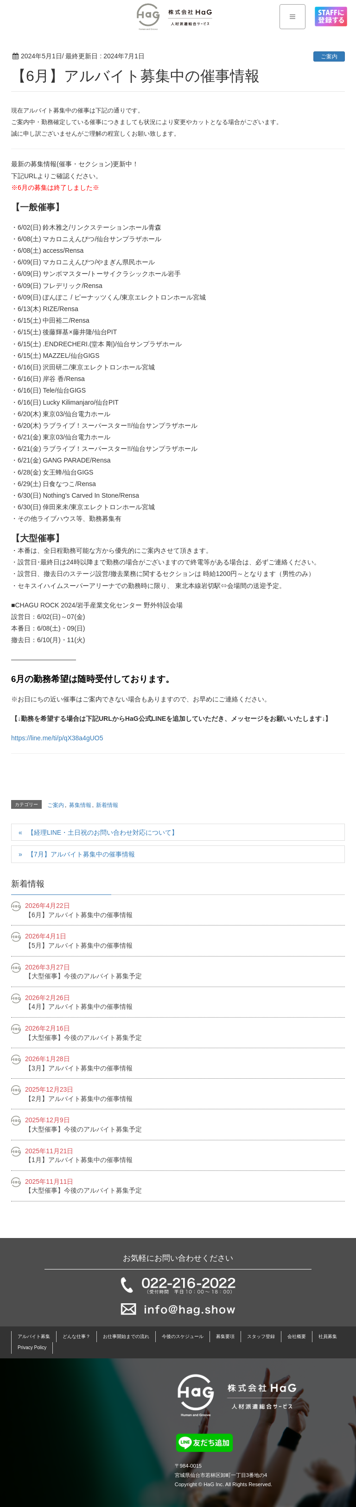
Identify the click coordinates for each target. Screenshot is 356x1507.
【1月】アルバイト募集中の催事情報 (79, 1159)
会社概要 (296, 1336)
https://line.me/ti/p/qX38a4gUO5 (57, 738)
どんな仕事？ (76, 1336)
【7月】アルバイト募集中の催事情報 (81, 854)
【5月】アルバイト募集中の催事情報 (79, 945)
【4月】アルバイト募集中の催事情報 (79, 1006)
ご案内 (329, 56)
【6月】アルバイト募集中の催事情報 (79, 915)
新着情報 (107, 805)
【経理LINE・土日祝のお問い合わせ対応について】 (102, 832)
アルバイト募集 (34, 1336)
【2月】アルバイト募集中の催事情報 (79, 1098)
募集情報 (80, 805)
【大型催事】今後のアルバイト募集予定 (83, 976)
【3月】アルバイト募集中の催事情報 (79, 1068)
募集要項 (225, 1336)
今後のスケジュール (182, 1336)
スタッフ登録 (261, 1336)
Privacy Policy (32, 1347)
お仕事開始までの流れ (126, 1336)
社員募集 (327, 1336)
